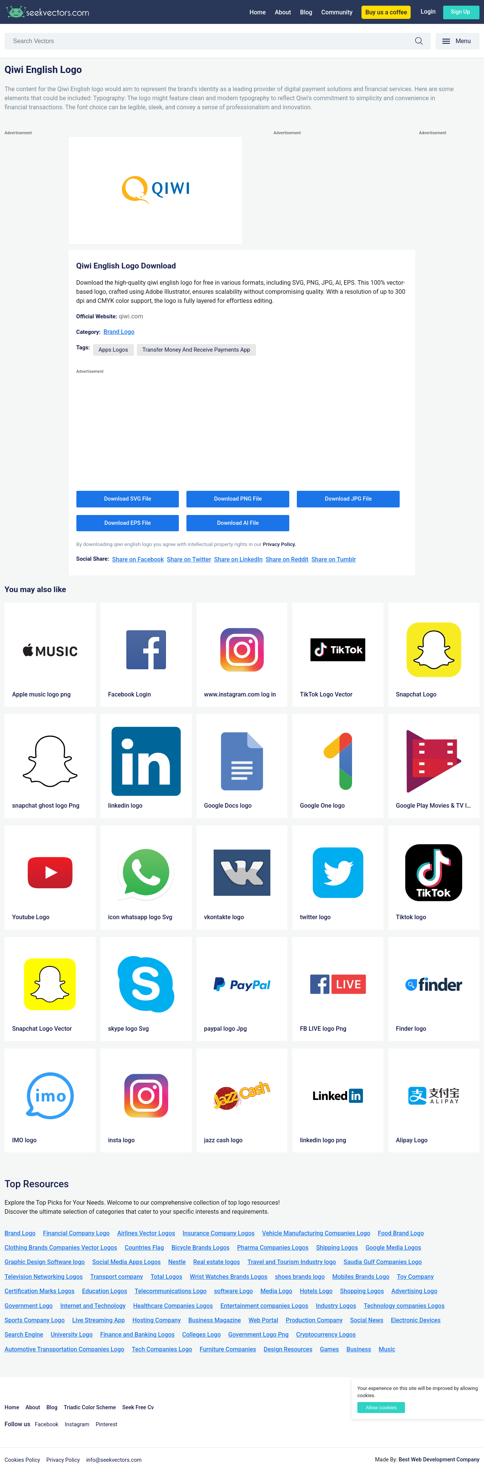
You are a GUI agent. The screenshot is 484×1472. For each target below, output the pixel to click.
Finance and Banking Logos (137, 1334)
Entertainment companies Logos (264, 1305)
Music (387, 1349)
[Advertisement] (35, 250)
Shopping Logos (362, 1291)
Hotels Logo (316, 1291)
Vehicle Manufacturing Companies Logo (316, 1233)
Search (422, 42)
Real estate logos (216, 1262)
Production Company (314, 1320)
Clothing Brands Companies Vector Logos (61, 1247)
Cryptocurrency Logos (325, 1334)
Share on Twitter (189, 559)
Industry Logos (336, 1305)
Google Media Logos (393, 1247)
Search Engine (24, 1334)
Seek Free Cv (138, 1407)
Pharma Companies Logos (273, 1247)
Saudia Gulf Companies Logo (383, 1262)
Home (258, 12)
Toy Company (415, 1276)
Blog (306, 12)
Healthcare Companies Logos (173, 1305)
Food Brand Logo (401, 1233)
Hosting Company (156, 1320)
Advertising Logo (414, 1291)
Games (329, 1349)
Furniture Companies (228, 1349)
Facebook (47, 1424)
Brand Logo (119, 331)
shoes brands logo (299, 1276)
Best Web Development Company (439, 1459)
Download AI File (238, 523)
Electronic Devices (416, 1320)
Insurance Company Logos (218, 1233)
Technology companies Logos (404, 1305)
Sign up (460, 11)
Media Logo (276, 1291)
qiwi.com (131, 316)
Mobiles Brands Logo (360, 1276)
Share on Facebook (138, 559)
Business (358, 1349)
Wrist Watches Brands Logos (228, 1276)
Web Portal (263, 1320)
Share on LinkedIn (238, 559)
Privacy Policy (63, 1460)
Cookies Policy (22, 1460)
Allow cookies (381, 1407)
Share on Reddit (286, 559)
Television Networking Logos (44, 1276)
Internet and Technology (93, 1305)
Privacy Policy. (279, 544)
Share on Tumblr (334, 559)
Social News (366, 1320)
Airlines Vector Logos (146, 1233)
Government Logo (29, 1305)
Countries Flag (144, 1247)
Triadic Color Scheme (90, 1407)
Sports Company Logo (35, 1320)
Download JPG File (348, 498)
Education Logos (104, 1291)
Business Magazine (214, 1320)
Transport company (116, 1276)
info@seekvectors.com (114, 1460)
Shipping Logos (337, 1247)
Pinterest (106, 1424)
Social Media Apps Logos (126, 1262)
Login (428, 11)
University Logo (72, 1334)
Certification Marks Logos (39, 1291)
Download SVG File (127, 498)
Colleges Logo (201, 1334)
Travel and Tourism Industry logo (292, 1262)
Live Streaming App (98, 1320)
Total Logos (166, 1276)
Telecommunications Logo (170, 1291)
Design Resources (288, 1349)
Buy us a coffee (386, 12)
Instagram (77, 1424)
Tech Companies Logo (162, 1349)
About (283, 12)
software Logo (233, 1291)
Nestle (177, 1262)
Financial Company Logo (76, 1233)
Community (336, 12)
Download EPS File (127, 523)
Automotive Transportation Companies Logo (64, 1349)
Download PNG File (238, 498)
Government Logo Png (258, 1334)
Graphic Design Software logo (45, 1262)
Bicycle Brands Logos (201, 1247)
